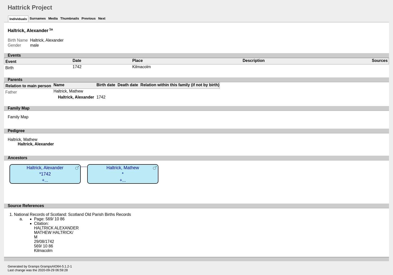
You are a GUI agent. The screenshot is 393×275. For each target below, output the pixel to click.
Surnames (38, 18)
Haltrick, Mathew (68, 91)
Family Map (18, 117)
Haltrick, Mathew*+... (123, 173)
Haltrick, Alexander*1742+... (45, 173)
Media (53, 18)
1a (51, 29)
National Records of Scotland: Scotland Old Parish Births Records (72, 214)
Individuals (18, 19)
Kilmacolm (141, 67)
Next (102, 18)
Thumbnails (69, 18)
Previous (88, 18)
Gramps (34, 266)
